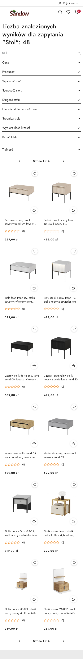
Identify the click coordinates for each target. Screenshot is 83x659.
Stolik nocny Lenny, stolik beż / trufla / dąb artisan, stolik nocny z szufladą (59, 533)
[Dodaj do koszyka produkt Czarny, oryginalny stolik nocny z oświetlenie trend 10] (73, 365)
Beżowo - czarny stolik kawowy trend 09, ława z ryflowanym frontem (19, 222)
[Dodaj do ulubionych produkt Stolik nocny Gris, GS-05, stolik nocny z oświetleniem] (35, 485)
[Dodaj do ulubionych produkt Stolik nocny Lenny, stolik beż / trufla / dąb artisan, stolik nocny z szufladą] (74, 485)
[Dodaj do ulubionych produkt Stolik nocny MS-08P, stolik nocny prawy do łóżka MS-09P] (74, 563)
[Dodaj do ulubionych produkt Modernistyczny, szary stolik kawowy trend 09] (74, 407)
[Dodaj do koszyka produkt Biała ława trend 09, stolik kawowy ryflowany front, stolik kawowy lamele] (34, 287)
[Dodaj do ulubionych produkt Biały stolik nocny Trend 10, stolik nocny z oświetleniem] (74, 251)
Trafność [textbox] (7, 149)
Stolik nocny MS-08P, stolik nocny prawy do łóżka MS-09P (60, 611)
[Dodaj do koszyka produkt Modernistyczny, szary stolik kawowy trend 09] (73, 443)
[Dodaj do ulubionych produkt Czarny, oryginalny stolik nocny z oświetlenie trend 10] (74, 329)
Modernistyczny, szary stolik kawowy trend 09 (60, 455)
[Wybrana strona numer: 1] (41, 161)
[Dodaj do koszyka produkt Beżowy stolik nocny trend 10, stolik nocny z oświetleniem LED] (73, 210)
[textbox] (36, 62)
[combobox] (41, 63)
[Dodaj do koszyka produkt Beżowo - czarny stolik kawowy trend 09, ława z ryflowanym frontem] (34, 210)
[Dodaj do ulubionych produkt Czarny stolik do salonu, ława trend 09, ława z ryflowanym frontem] (35, 329)
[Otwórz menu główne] (4, 12)
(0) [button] (23, 231)
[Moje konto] (68, 3)
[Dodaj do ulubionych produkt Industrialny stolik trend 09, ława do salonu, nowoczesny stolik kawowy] (35, 407)
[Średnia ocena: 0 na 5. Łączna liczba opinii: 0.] (15, 231)
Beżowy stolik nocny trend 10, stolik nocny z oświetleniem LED (59, 222)
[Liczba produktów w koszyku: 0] (76, 11)
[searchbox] (41, 72)
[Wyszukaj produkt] (41, 54)
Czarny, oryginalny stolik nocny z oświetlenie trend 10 (61, 377)
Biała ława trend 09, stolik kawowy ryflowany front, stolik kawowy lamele (20, 300)
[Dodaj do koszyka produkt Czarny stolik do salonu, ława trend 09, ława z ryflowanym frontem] (34, 365)
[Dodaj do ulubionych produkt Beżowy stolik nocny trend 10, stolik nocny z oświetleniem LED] (74, 173)
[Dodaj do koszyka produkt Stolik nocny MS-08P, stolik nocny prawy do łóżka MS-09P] (73, 599)
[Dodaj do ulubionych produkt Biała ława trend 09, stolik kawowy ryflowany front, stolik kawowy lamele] (35, 251)
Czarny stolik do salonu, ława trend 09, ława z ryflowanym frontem (22, 377)
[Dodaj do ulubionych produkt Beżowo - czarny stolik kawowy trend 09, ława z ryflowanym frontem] (35, 173)
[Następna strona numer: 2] (62, 161)
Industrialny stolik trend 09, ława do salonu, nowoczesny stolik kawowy (21, 455)
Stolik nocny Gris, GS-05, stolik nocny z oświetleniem (21, 533)
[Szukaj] (79, 53)
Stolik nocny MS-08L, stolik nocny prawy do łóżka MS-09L (20, 611)
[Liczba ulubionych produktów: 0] (68, 11)
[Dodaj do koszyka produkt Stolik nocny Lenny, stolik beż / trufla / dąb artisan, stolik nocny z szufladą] (73, 521)
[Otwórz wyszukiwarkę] (60, 11)
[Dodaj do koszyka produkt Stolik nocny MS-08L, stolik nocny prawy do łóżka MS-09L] (34, 599)
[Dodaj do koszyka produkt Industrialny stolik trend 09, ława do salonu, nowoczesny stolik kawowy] (34, 443)
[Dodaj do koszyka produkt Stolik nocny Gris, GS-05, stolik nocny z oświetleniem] (34, 521)
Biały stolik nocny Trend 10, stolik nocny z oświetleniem (60, 300)
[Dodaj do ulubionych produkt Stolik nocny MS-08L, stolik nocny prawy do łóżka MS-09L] (35, 563)
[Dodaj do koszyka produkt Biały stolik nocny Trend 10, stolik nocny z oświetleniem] (73, 287)
